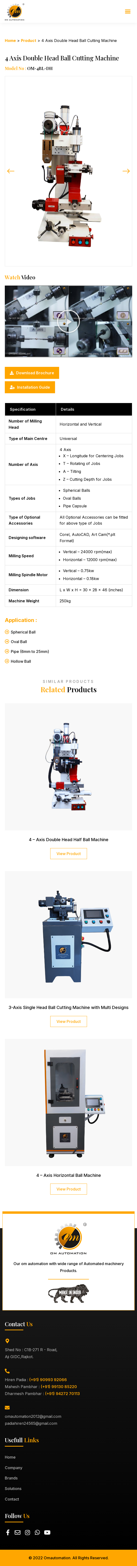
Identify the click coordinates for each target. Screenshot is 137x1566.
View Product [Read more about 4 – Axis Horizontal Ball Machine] (68, 1189)
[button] (127, 11)
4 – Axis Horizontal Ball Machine (68, 1175)
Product (28, 40)
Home (10, 40)
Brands (11, 1478)
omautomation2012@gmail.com (33, 1416)
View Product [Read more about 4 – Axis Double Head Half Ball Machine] (68, 853)
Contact (12, 1499)
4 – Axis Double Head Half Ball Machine (68, 839)
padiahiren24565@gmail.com (31, 1423)
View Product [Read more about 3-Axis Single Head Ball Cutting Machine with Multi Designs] (68, 1021)
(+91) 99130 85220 (59, 1386)
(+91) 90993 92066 (48, 1379)
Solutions (13, 1488)
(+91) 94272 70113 (62, 1393)
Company (13, 1467)
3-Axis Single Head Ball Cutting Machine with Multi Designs (68, 1007)
